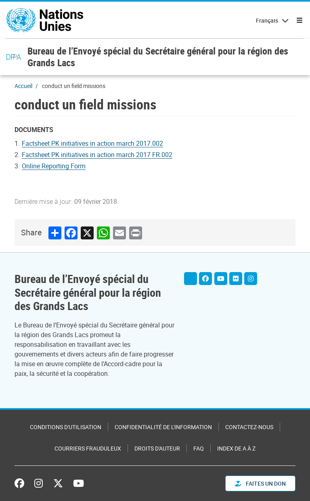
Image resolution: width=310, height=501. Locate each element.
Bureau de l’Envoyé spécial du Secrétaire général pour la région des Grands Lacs (157, 56)
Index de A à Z (236, 448)
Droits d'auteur (157, 448)
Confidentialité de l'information (163, 427)
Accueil (23, 86)
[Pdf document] (98, 143)
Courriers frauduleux (87, 448)
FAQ (198, 448)
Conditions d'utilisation (65, 427)
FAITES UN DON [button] (260, 483)
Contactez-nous (249, 427)
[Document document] (59, 165)
